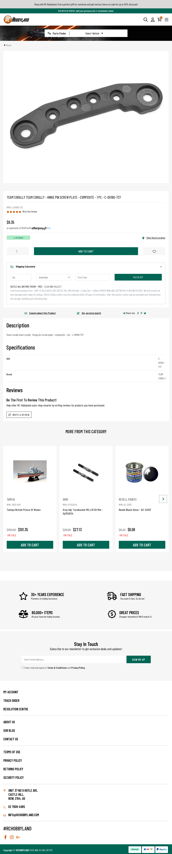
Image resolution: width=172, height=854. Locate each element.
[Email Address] (73, 659)
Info (49, 227)
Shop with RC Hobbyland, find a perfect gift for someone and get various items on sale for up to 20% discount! (86, 4)
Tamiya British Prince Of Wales (30, 504)
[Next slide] (163, 499)
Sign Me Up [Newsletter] (138, 659)
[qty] (20, 277)
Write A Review (19, 414)
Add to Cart (86, 251)
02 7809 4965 (14, 807)
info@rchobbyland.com (21, 815)
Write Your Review (30, 211)
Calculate (138, 277)
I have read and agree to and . (53, 667)
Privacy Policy (78, 667)
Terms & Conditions (57, 667)
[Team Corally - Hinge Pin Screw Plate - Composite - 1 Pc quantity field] (18, 251)
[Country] (53, 277)
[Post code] (92, 277)
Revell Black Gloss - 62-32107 (142, 504)
